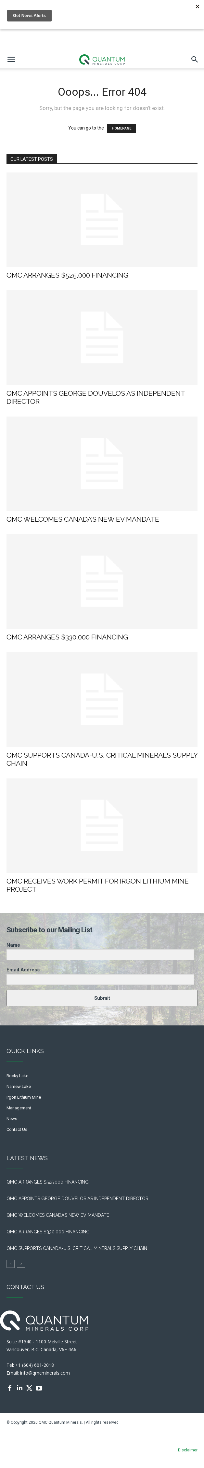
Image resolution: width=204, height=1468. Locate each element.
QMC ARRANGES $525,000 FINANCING (69, 275)
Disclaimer (188, 1450)
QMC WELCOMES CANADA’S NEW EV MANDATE (84, 519)
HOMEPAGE (121, 128)
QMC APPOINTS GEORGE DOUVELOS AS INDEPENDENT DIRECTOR (78, 1198)
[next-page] (21, 1264)
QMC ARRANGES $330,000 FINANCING (67, 637)
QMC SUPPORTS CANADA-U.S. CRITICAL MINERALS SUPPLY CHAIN (76, 1248)
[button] (195, 59)
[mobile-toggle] (11, 59)
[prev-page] (10, 1264)
